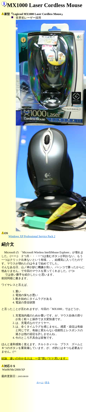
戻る (47, 382)
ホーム (40, 382)
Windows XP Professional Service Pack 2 (31, 236)
